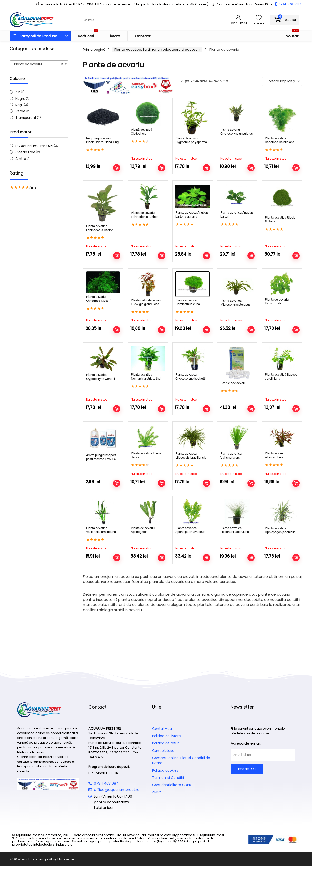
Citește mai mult (161, 167)
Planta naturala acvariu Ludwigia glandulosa (146, 302)
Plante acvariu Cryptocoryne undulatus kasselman (236, 133)
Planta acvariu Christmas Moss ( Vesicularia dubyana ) (101, 300)
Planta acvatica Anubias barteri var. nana (192, 214)
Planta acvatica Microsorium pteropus (235, 302)
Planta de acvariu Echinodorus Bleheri (144, 215)
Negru (20, 98)
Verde (20, 111)
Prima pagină (94, 49)
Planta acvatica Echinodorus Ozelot (99, 228)
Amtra (20, 158)
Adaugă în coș (116, 167)
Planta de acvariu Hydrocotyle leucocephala (277, 303)
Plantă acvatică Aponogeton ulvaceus (190, 538)
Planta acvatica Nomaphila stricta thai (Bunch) (146, 378)
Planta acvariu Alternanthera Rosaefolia (274, 457)
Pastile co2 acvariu (233, 383)
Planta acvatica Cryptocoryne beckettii (191, 376)
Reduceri (88, 35)
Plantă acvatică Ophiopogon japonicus (280, 538)
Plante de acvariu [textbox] (37, 64)
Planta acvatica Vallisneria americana (101, 530)
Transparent (25, 117)
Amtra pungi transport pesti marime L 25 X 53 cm (101, 459)
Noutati (292, 35)
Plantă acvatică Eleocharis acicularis (234, 538)
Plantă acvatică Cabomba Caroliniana (279, 140)
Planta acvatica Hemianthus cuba (188, 302)
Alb (17, 92)
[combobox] (39, 63)
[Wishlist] (259, 18)
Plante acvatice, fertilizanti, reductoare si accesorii (157, 49)
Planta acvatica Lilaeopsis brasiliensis (191, 455)
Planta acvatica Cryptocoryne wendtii (100, 377)
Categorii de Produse (35, 36)
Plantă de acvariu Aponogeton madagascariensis (143, 540)
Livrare (114, 36)
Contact (143, 36)
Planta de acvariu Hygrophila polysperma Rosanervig (191, 142)
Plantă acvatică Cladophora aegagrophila (141, 133)
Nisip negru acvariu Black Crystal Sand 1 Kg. (102, 140)
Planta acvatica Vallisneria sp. (231, 455)
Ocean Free (25, 152)
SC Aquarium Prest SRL (34, 145)
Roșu (19, 104)
